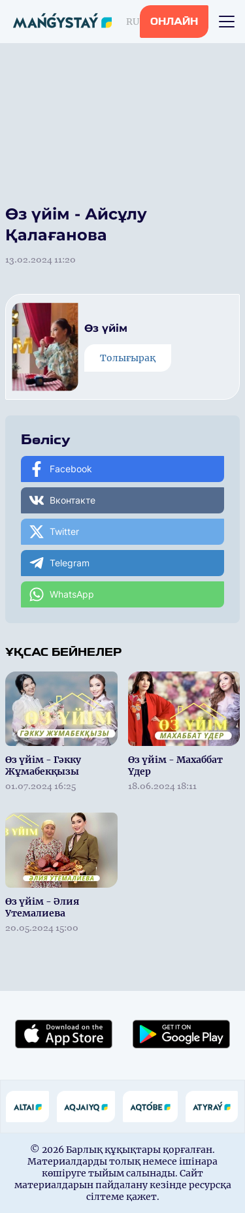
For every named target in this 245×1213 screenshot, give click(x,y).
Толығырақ (127, 358)
